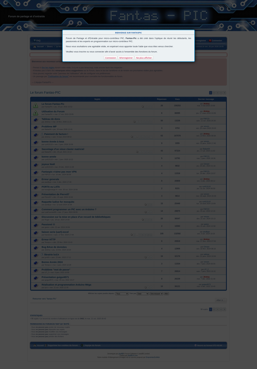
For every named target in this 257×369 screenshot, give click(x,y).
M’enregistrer (126, 57)
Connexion (110, 57)
